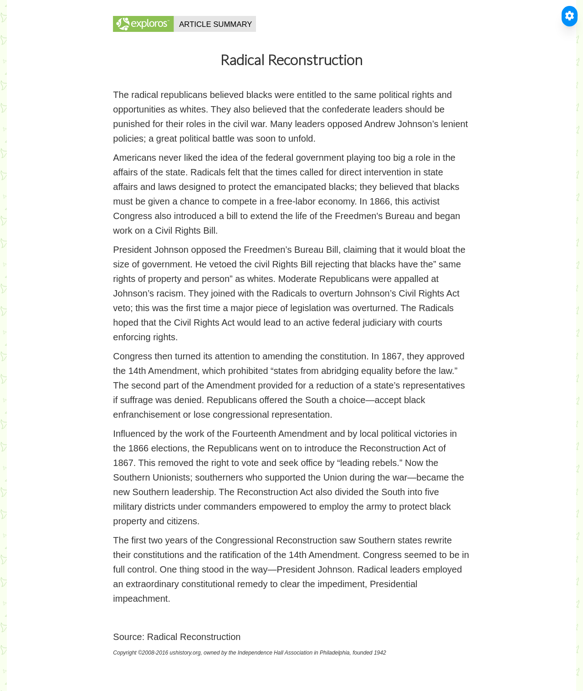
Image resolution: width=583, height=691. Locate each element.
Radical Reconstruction (194, 637)
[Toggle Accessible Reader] (570, 16)
